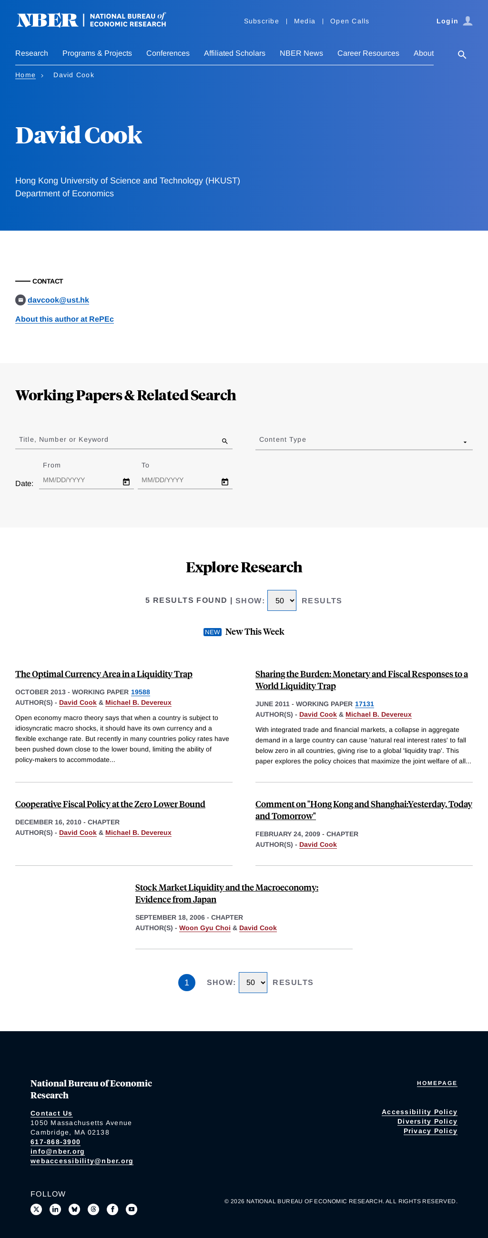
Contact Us (51, 1113)
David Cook (78, 702)
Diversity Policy (427, 1121)
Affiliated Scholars (234, 53)
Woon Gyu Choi (205, 928)
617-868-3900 (55, 1142)
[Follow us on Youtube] (131, 1209)
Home (25, 75)
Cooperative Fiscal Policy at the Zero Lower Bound (110, 804)
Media (304, 21)
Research (31, 53)
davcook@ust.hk (58, 300)
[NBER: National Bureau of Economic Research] (99, 25)
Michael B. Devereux (138, 702)
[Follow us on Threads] (93, 1209)
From (60, 465)
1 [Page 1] (186, 982)
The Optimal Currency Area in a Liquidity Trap (104, 674)
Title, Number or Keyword (64, 439)
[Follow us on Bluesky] (74, 1209)
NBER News (301, 53)
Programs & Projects (97, 53)
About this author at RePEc (64, 319)
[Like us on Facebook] (112, 1209)
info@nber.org (57, 1151)
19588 (140, 692)
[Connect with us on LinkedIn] (55, 1209)
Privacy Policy (431, 1131)
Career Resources (368, 53)
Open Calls (350, 21)
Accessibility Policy (420, 1112)
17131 (364, 704)
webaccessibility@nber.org (81, 1161)
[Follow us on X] (36, 1209)
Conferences (168, 53)
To (154, 465)
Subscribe (261, 21)
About (424, 53)
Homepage (437, 1083)
